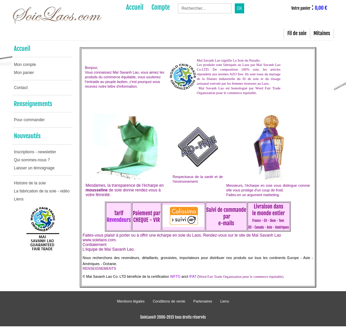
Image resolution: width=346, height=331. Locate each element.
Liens (19, 199)
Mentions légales (131, 301)
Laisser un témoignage (34, 168)
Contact (21, 87)
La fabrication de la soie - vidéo (42, 191)
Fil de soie (296, 33)
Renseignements (33, 103)
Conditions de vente (169, 301)
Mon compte (25, 64)
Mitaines (322, 33)
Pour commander (29, 119)
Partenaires (202, 301)
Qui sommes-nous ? (32, 160)
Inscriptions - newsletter (35, 152)
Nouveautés (27, 136)
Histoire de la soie (30, 183)
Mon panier (24, 72)
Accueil (22, 48)
